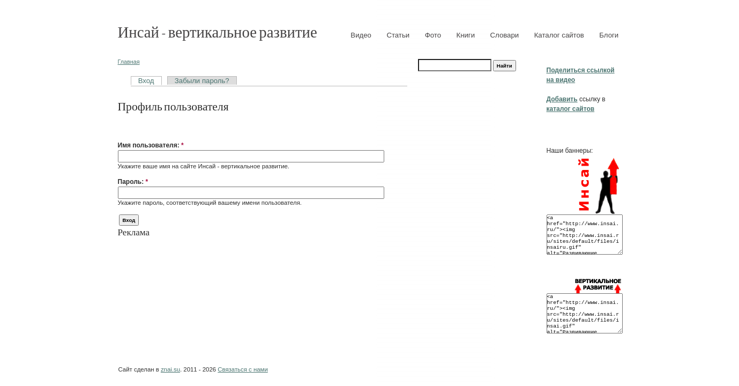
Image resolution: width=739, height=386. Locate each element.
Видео (360, 35)
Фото (433, 35)
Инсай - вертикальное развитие (217, 31)
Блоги (608, 35)
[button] (122, 128)
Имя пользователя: (151, 145)
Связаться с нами (242, 369)
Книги (466, 35)
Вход (146, 81)
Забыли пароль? (202, 81)
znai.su (170, 369)
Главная (129, 61)
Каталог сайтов (559, 35)
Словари (504, 35)
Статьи (397, 35)
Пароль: (133, 181)
